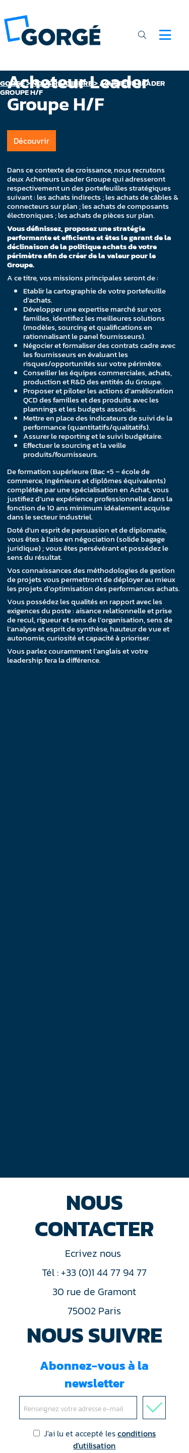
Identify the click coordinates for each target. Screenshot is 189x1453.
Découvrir (31, 141)
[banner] (52, 29)
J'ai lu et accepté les (94, 1439)
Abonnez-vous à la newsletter (94, 1388)
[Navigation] (165, 34)
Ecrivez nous (94, 1253)
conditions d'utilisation (114, 1439)
